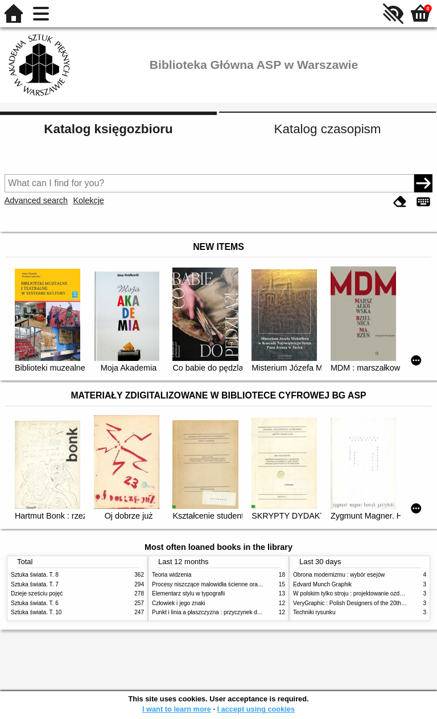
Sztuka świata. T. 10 (36, 612)
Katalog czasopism (327, 129)
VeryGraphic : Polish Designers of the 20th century (357, 603)
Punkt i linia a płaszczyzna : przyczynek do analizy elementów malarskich (245, 612)
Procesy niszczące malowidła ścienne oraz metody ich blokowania (236, 584)
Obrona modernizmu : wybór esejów (339, 575)
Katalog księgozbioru (108, 129)
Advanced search (36, 200)
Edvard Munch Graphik (322, 584)
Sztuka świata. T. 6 (35, 603)
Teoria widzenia (171, 575)
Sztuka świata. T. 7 (35, 584)
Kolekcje (88, 200)
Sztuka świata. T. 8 (35, 575)
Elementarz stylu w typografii (188, 593)
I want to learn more (176, 709)
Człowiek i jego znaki (178, 603)
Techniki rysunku (314, 612)
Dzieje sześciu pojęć (37, 593)
